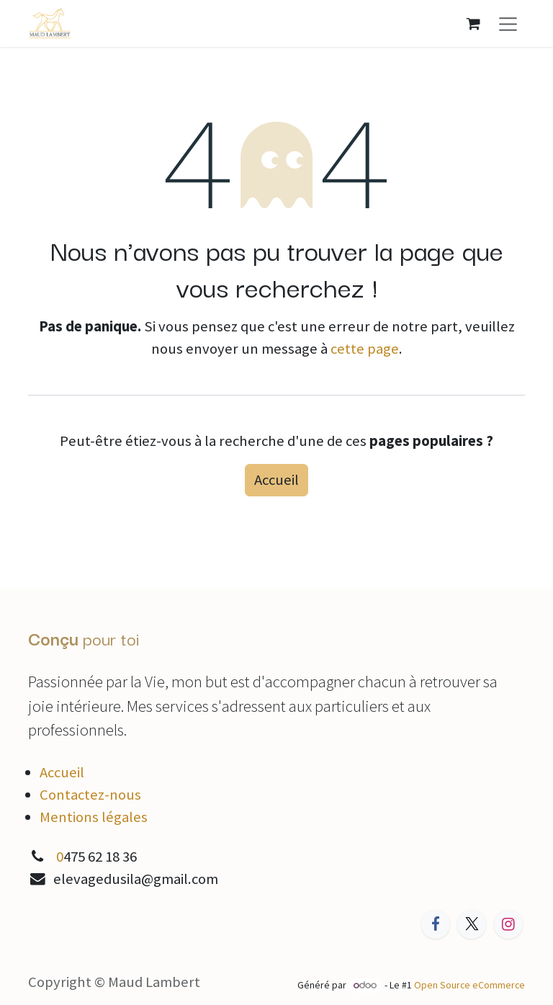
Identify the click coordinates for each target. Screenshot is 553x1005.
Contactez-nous (90, 794)
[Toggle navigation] (508, 23)
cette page (365, 348)
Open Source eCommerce (469, 984)
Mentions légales (94, 817)
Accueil (276, 479)
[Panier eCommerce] (473, 23)
